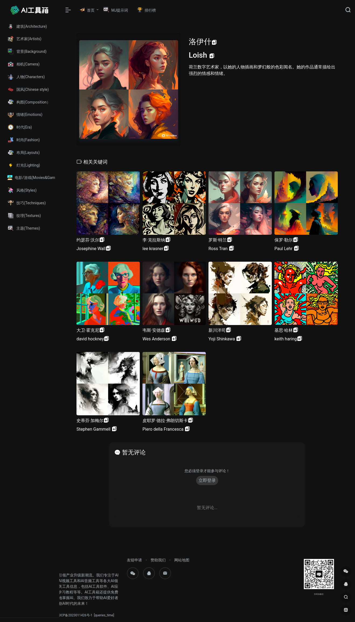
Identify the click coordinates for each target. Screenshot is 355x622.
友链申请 (134, 560)
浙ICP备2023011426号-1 (74, 615)
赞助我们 (158, 560)
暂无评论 (134, 452)
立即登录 (207, 480)
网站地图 (181, 560)
